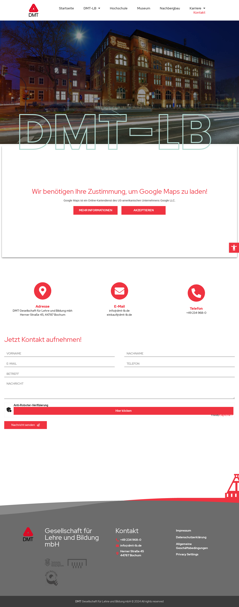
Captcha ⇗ (222, 415)
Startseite (66, 8)
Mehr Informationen (95, 210)
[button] (234, 248)
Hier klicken (123, 411)
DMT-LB (92, 8)
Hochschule (119, 8)
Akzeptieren (144, 210)
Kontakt (199, 12)
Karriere (197, 8)
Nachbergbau (170, 8)
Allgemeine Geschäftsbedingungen (192, 546)
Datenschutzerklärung (191, 537)
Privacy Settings (187, 554)
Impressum (183, 530)
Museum (143, 8)
